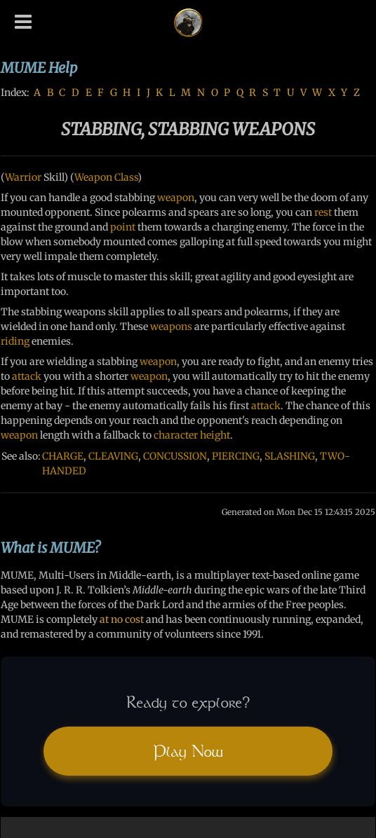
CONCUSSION (175, 456)
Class (125, 177)
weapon (175, 197)
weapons (171, 326)
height (215, 435)
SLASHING (289, 456)
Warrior (23, 177)
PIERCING (236, 456)
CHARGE (62, 456)
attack (26, 376)
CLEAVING (113, 456)
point (122, 227)
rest (323, 212)
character (176, 435)
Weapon (93, 177)
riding (15, 341)
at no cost (122, 619)
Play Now (188, 751)
